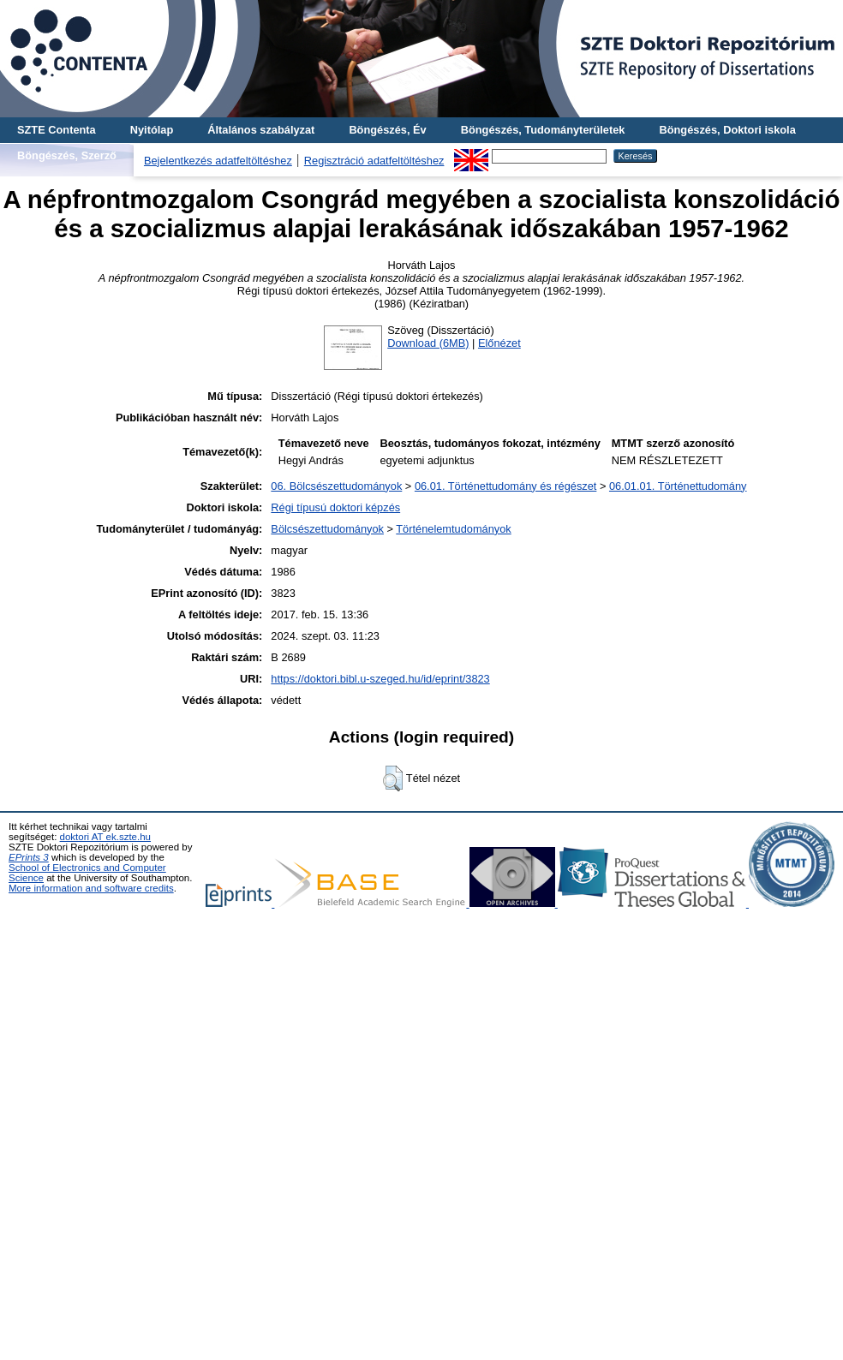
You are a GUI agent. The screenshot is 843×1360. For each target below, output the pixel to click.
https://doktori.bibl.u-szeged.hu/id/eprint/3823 (380, 678)
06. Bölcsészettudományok (336, 486)
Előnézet (499, 343)
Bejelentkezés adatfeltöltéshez (218, 160)
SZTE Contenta (56, 129)
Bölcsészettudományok (327, 528)
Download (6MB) (428, 343)
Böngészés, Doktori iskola (727, 129)
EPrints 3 (29, 857)
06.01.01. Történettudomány (678, 486)
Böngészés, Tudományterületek (543, 129)
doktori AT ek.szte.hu (105, 837)
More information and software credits (91, 888)
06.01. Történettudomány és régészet (505, 486)
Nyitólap (151, 129)
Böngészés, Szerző (67, 155)
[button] (393, 778)
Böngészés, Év (387, 129)
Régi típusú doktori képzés (335, 507)
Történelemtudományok (453, 528)
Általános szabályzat (260, 129)
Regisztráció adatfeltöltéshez (374, 160)
